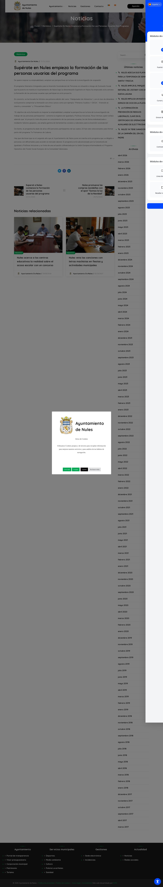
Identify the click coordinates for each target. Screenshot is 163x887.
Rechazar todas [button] (94, 469)
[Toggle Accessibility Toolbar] (157, 881)
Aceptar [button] (75, 469)
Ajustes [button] (84, 469)
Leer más (67, 469)
